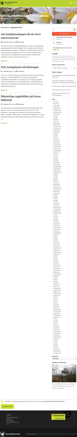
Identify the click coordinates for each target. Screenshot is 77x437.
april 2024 (55, 137)
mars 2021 (56, 202)
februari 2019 (56, 243)
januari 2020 (56, 225)
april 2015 (55, 324)
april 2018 (55, 261)
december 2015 (57, 310)
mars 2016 (56, 304)
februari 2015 (56, 328)
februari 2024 (56, 141)
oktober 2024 (56, 130)
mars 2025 (56, 121)
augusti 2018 (56, 254)
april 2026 (55, 101)
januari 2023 (56, 164)
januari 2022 (56, 186)
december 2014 (57, 331)
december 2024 (57, 126)
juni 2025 (55, 116)
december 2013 (57, 351)
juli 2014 (55, 340)
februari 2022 (56, 184)
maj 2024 (55, 135)
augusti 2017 (56, 275)
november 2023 (57, 146)
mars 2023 (56, 161)
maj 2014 (55, 344)
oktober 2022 (56, 170)
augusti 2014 (56, 338)
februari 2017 (56, 284)
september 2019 (57, 232)
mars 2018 (56, 263)
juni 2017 (55, 277)
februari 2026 (56, 105)
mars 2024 (56, 139)
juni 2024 (55, 134)
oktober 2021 (56, 191)
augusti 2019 (56, 234)
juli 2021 (55, 195)
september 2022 (57, 171)
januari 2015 (56, 329)
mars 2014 (56, 347)
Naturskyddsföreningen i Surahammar (24, 15)
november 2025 (57, 110)
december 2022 (57, 166)
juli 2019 (55, 236)
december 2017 (57, 268)
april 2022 (55, 180)
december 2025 (57, 109)
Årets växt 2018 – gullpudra (60, 68)
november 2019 (57, 229)
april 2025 (55, 119)
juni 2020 (55, 216)
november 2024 (57, 128)
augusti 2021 (56, 193)
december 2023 (57, 144)
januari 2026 (56, 107)
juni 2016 (55, 299)
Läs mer (3, 61)
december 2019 (57, 227)
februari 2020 (56, 223)
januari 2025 (56, 125)
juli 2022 (55, 175)
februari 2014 (56, 349)
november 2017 (57, 270)
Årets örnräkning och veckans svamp (61, 89)
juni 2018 (55, 258)
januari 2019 (56, 245)
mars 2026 (56, 103)
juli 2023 (55, 153)
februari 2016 (56, 306)
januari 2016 (56, 308)
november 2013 (57, 353)
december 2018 (57, 247)
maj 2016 (55, 301)
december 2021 (57, 188)
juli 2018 (55, 256)
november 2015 (57, 311)
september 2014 (57, 336)
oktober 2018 (56, 250)
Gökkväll (58, 42)
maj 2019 (55, 238)
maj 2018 (55, 259)
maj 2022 (55, 179)
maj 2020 (55, 218)
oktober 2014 (56, 335)
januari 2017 (56, 286)
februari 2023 (56, 162)
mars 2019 (56, 241)
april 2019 (55, 240)
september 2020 (57, 213)
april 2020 (55, 220)
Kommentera (21, 42)
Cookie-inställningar (31, 434)
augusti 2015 (56, 317)
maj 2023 (55, 157)
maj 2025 (55, 118)
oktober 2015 (56, 313)
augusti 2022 (56, 173)
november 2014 (57, 333)
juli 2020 (55, 214)
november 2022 (57, 168)
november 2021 (57, 189)
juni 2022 (55, 177)
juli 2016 (55, 297)
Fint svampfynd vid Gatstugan (20, 67)
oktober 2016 (56, 292)
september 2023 (57, 150)
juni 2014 (55, 342)
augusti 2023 (56, 152)
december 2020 (57, 207)
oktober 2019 (56, 231)
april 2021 (55, 200)
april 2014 (55, 345)
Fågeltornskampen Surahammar (64, 37)
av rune (14, 42)
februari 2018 (56, 265)
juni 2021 (55, 196)
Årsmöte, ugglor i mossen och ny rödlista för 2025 (64, 86)
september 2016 (57, 293)
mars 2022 (56, 182)
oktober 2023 (56, 148)
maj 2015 (55, 322)
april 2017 (55, 281)
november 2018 (57, 249)
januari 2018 (56, 266)
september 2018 (57, 252)
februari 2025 (56, 123)
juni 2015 (55, 320)
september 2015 (57, 315)
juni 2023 (55, 155)
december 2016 (57, 288)
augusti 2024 (56, 132)
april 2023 (55, 159)
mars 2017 (56, 283)
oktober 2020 (56, 211)
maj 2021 (55, 198)
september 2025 (57, 112)
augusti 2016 (56, 295)
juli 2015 (55, 319)
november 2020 (57, 209)
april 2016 (55, 302)
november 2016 (57, 290)
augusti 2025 (56, 114)
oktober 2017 (56, 272)
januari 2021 (56, 205)
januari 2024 (56, 143)
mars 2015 (56, 326)
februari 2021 (56, 204)
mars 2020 (56, 222)
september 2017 (57, 274)
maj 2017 (55, 279)
